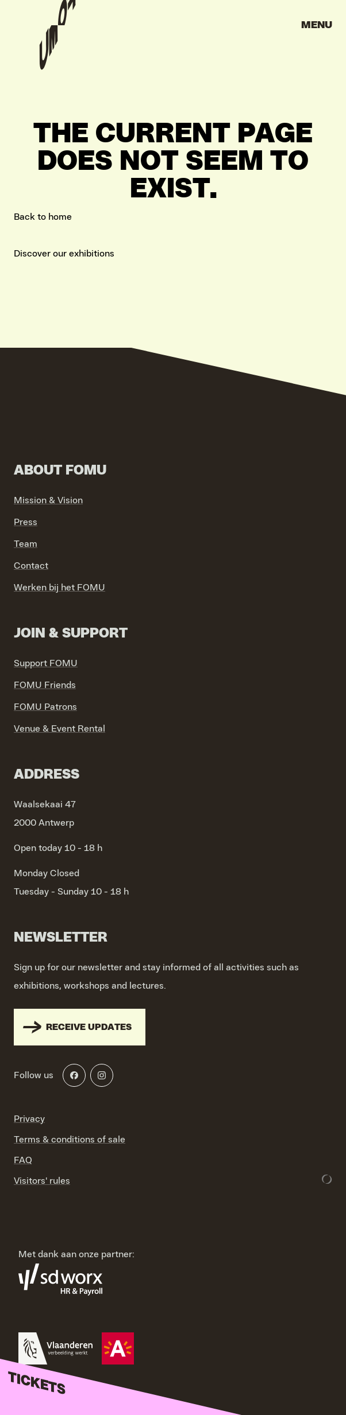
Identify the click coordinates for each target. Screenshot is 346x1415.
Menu (316, 25)
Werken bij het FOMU (59, 587)
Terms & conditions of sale (69, 1139)
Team (25, 544)
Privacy (29, 1119)
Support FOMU (46, 663)
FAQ (23, 1160)
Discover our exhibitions (64, 253)
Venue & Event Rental (59, 728)
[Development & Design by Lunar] (327, 1179)
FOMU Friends (45, 685)
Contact (31, 565)
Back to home (43, 216)
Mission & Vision (48, 500)
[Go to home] (57, 28)
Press (25, 522)
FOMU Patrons (45, 707)
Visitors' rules (42, 1180)
